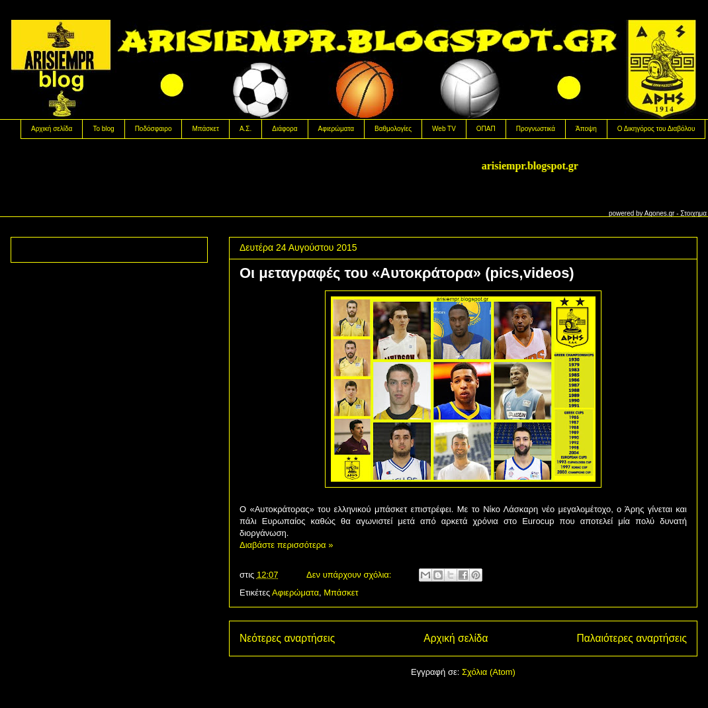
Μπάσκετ (205, 128)
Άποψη (586, 128)
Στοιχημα (693, 213)
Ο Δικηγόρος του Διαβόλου (656, 128)
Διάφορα (284, 128)
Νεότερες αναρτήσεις (287, 638)
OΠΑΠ (486, 128)
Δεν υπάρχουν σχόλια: (350, 575)
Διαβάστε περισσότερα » (286, 545)
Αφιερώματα (336, 128)
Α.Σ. (245, 128)
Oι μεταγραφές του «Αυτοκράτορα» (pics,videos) (407, 273)
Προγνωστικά (535, 128)
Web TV (444, 128)
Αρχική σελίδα (51, 128)
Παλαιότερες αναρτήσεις (632, 638)
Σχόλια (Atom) (488, 672)
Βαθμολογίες (393, 128)
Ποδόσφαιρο (153, 128)
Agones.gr (659, 213)
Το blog (103, 128)
